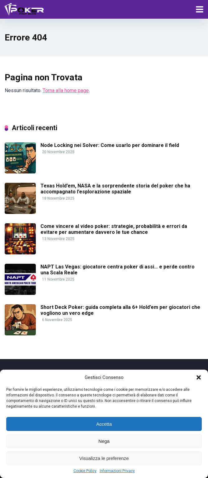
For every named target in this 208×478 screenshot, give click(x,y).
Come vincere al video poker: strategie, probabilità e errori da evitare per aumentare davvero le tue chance (113, 229)
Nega (104, 441)
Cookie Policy (85, 471)
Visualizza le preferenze (104, 458)
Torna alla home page (66, 90)
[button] (199, 377)
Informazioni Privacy (117, 471)
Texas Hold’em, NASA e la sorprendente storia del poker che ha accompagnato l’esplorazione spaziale (115, 189)
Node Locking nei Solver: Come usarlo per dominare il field (109, 145)
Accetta (104, 424)
